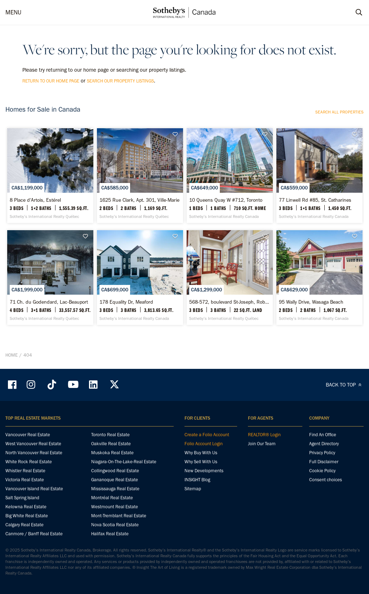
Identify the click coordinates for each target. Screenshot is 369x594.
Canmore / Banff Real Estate (34, 533)
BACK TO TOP (345, 384)
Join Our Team (262, 443)
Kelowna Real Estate (25, 506)
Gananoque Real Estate (114, 479)
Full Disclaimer (323, 461)
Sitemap (192, 488)
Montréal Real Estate (112, 497)
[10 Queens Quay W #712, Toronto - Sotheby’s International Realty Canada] (230, 175)
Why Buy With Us (200, 452)
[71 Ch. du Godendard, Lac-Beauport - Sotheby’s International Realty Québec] (50, 277)
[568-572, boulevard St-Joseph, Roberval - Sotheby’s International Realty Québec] (230, 277)
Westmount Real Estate (114, 506)
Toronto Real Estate (110, 434)
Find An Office (322, 434)
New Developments (203, 470)
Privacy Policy (322, 452)
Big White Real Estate (26, 515)
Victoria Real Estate (24, 479)
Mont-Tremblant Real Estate (118, 515)
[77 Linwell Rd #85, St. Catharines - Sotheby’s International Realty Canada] (319, 175)
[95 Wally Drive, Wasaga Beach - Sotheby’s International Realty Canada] (319, 277)
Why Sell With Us (200, 461)
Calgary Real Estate (24, 524)
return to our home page (50, 81)
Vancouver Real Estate (27, 434)
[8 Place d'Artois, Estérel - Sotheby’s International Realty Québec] (50, 175)
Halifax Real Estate (110, 533)
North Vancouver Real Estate (33, 452)
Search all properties (339, 112)
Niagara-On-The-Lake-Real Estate (123, 461)
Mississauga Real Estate (115, 488)
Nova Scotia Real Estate (115, 524)
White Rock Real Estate (28, 461)
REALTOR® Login (264, 434)
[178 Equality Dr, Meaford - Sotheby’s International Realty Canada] (140, 277)
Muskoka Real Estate (112, 452)
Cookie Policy (322, 470)
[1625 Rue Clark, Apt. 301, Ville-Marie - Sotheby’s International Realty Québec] (140, 175)
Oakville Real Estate (111, 443)
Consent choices (325, 479)
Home (11, 355)
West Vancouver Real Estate (33, 443)
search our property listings (120, 81)
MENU (13, 12)
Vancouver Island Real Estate (34, 488)
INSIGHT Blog (197, 479)
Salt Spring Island (22, 497)
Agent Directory (324, 443)
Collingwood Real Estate (115, 470)
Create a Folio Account (206, 434)
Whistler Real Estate (25, 470)
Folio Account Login (203, 443)
